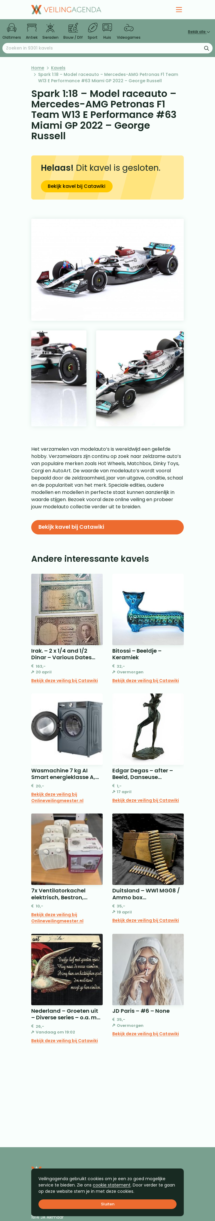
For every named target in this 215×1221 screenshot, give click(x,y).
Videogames (129, 31)
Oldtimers (11, 31)
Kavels (58, 68)
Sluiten (107, 1204)
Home (37, 68)
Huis (107, 31)
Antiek (32, 31)
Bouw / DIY (73, 31)
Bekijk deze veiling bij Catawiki (64, 681)
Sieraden (50, 31)
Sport (93, 31)
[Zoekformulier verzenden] (207, 48)
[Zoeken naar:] (107, 48)
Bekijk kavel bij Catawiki (76, 186)
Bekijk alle (199, 31)
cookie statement (112, 1185)
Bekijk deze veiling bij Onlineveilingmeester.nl (57, 797)
